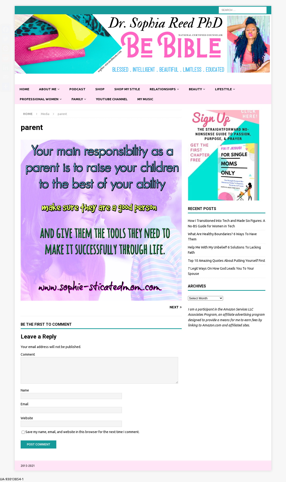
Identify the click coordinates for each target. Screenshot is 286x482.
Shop (101, 89)
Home (24, 89)
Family (79, 99)
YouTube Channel (114, 99)
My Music (148, 99)
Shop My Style (129, 89)
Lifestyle (228, 89)
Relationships (166, 89)
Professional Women (40, 99)
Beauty (199, 89)
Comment (28, 355)
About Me (48, 89)
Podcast (79, 89)
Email (25, 404)
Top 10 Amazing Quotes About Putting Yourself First (226, 261)
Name (25, 390)
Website (27, 418)
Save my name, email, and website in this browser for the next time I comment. (82, 432)
